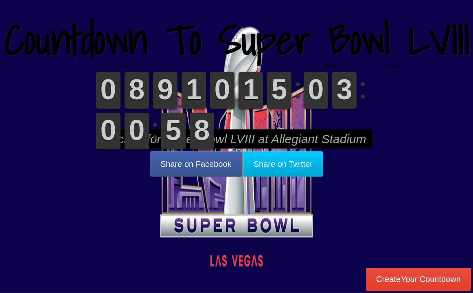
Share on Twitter (283, 164)
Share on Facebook (196, 164)
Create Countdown (418, 279)
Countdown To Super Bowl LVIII (236, 40)
